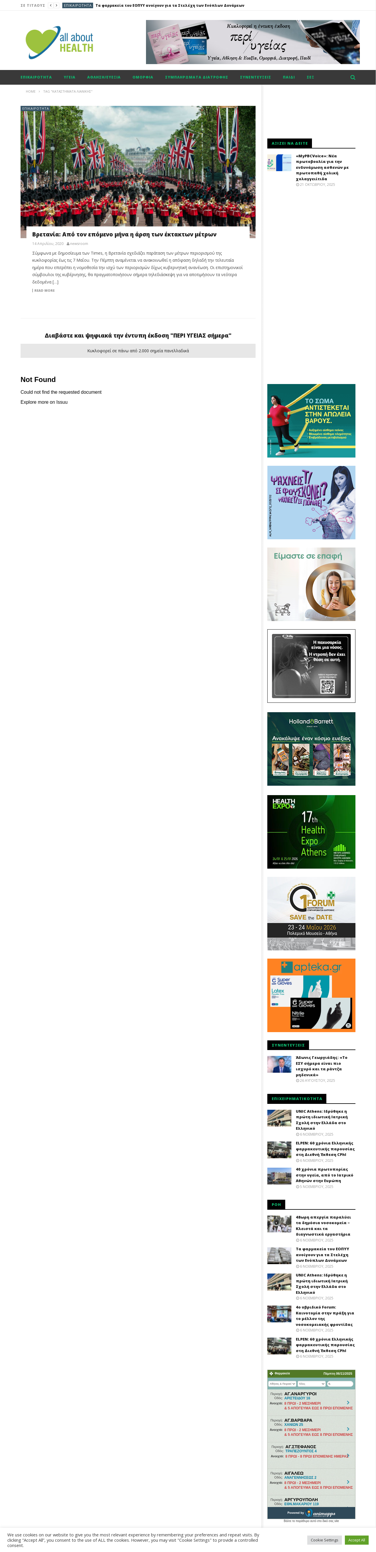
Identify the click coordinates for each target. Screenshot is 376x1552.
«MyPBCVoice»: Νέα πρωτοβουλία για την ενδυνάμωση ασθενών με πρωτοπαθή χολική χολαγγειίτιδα (322, 167)
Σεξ (310, 77)
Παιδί (289, 77)
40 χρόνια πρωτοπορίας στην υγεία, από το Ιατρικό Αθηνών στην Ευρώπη (324, 1174)
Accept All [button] (356, 1540)
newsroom (79, 243)
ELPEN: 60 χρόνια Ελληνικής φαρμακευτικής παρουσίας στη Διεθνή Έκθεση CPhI (325, 1148)
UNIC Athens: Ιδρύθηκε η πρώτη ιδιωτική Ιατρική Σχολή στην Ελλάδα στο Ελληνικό (322, 1120)
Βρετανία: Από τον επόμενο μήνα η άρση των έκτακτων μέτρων (124, 234)
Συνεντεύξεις (255, 77)
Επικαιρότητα (78, 5)
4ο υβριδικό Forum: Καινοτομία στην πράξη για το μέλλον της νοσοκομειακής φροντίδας (325, 1315)
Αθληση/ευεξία (104, 77)
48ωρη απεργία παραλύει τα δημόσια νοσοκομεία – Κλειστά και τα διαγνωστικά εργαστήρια (323, 1225)
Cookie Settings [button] (324, 1540)
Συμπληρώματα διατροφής (196, 77)
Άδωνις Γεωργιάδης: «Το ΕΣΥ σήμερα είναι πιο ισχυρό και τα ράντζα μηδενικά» (322, 1066)
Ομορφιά (142, 77)
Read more (44, 290)
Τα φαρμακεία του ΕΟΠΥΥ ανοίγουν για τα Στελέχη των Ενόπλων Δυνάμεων (169, 5)
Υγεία (69, 77)
